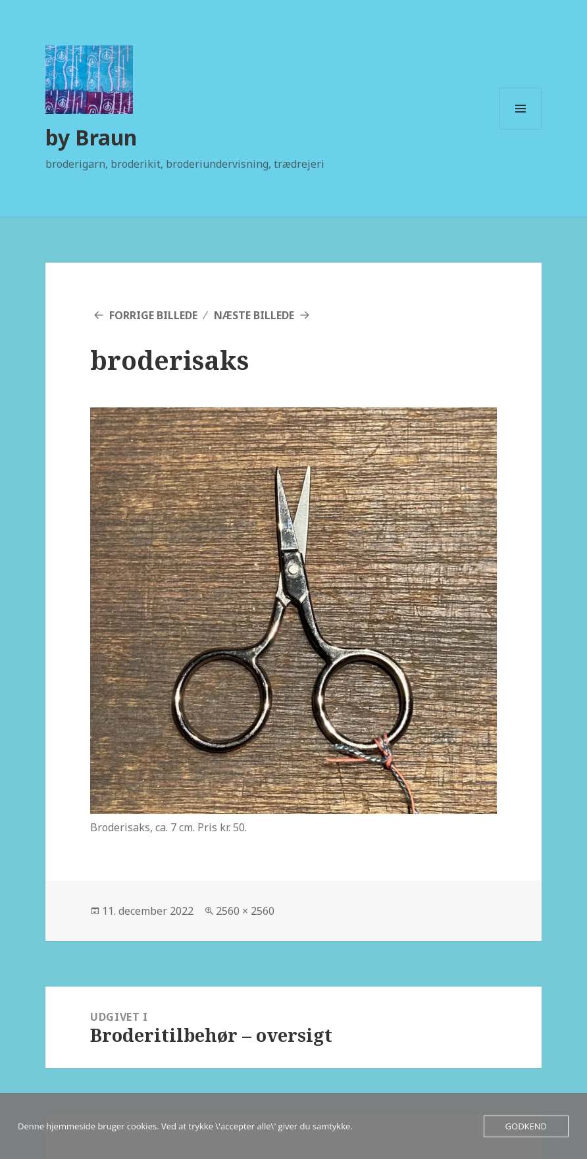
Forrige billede (153, 315)
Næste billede (254, 315)
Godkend (526, 1126)
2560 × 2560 (245, 911)
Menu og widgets (521, 129)
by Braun (91, 137)
